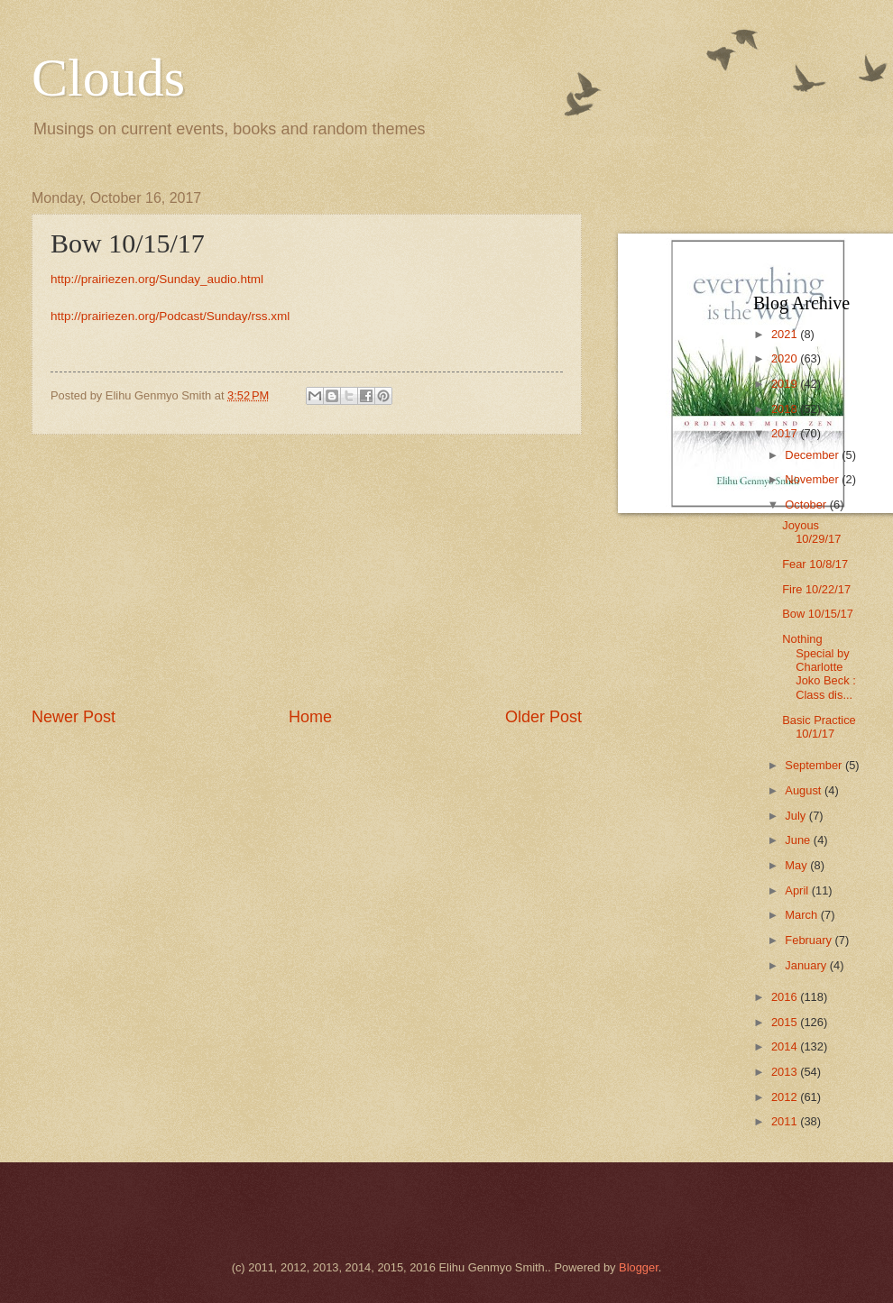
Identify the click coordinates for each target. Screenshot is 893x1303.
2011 (785, 1121)
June (799, 840)
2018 (785, 409)
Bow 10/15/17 (817, 613)
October (807, 504)
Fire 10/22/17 (816, 589)
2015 (785, 1022)
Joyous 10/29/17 (811, 532)
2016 (785, 997)
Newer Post (73, 717)
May (797, 865)
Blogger (638, 1267)
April (798, 890)
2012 (785, 1097)
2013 (785, 1071)
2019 (785, 383)
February (809, 940)
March (802, 915)
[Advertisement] (306, 570)
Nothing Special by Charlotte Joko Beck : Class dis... (819, 667)
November (813, 479)
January (807, 965)
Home (310, 717)
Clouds (108, 77)
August (804, 790)
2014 (785, 1046)
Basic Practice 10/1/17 (819, 726)
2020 (785, 358)
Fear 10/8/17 (815, 564)
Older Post (543, 717)
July (796, 815)
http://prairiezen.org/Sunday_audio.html (157, 279)
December (813, 455)
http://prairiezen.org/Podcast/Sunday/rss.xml (170, 316)
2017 (785, 433)
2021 (785, 334)
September (815, 765)
